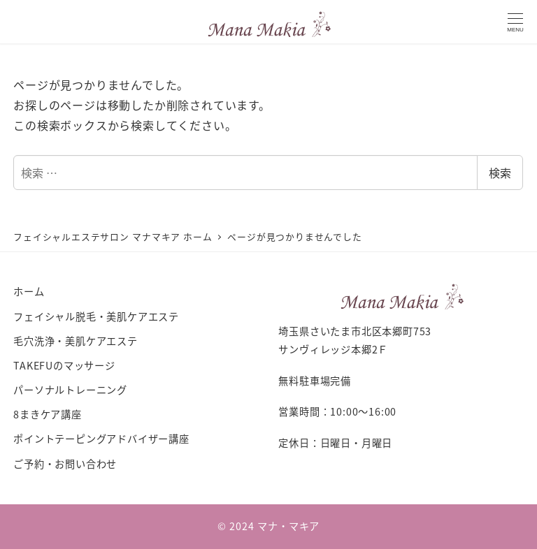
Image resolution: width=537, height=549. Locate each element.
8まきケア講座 (47, 414)
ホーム (28, 291)
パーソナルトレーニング (70, 390)
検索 (500, 172)
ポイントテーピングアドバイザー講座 (101, 439)
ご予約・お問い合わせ (65, 464)
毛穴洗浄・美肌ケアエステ (75, 341)
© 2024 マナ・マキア (268, 526)
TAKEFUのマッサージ (64, 365)
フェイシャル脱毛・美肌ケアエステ (96, 316)
